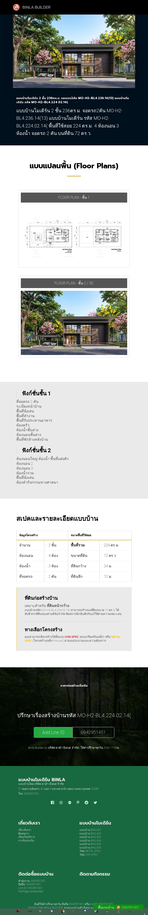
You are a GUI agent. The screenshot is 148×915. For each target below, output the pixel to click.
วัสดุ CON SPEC (88, 854)
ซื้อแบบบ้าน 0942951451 (118, 907)
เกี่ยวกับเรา (24, 830)
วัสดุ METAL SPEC (90, 851)
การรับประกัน (26, 840)
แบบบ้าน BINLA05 (90, 844)
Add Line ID (53, 732)
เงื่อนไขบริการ (26, 837)
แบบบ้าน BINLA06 (90, 847)
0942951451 (93, 732)
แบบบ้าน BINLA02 (90, 833)
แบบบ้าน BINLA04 (90, 840)
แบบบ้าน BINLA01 (90, 830)
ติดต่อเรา (23, 833)
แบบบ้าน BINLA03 (90, 837)
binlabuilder (36, 891)
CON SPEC (72, 637)
